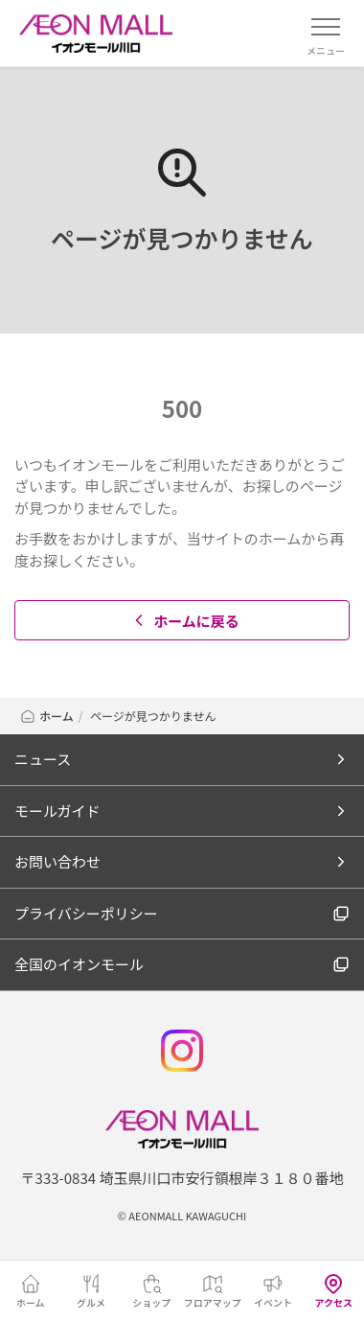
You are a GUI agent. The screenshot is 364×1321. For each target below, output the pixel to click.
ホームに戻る (184, 621)
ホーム (46, 715)
